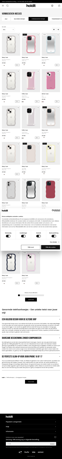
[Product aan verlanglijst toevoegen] (18, 35)
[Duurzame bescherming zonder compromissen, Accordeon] (31, 338)
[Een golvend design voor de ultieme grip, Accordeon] (31, 319)
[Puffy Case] (31, 80)
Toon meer (31, 381)
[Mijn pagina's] (52, 6)
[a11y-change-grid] (54, 29)
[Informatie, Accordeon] (31, 431)
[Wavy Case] (11, 44)
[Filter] (58, 29)
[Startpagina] (3, 377)
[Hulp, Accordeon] (31, 426)
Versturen (52, 444)
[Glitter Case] (51, 80)
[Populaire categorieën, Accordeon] (31, 421)
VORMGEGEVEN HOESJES (38, 19)
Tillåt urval (31, 247)
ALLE (6, 19)
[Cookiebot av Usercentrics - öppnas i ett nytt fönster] (53, 210)
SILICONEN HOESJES (19, 19)
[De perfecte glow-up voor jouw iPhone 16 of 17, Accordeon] (31, 356)
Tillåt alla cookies (51, 247)
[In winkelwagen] (17, 65)
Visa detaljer (53, 242)
